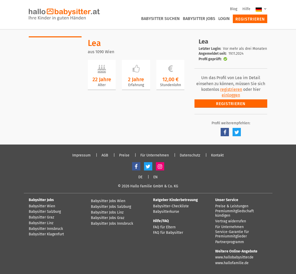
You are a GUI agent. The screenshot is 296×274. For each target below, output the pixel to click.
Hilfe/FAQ (161, 221)
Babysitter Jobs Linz (107, 212)
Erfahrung (136, 85)
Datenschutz (190, 155)
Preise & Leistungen (231, 206)
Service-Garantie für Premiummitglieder (232, 234)
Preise (124, 155)
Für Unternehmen (154, 155)
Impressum (81, 155)
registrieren (231, 89)
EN (155, 177)
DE (140, 177)
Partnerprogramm (229, 242)
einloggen (231, 95)
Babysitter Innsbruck (46, 229)
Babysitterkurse (166, 212)
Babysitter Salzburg (45, 212)
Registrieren (250, 19)
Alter (102, 85)
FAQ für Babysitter (168, 233)
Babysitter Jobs (199, 18)
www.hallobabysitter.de (234, 257)
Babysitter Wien (42, 206)
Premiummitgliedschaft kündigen (234, 213)
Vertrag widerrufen (230, 221)
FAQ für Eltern (164, 227)
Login (224, 18)
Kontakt (217, 155)
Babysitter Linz (41, 223)
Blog (233, 9)
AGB (105, 155)
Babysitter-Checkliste (171, 206)
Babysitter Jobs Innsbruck (112, 224)
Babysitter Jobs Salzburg (111, 207)
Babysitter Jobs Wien (108, 201)
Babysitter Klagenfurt (46, 234)
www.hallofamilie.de (232, 263)
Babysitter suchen (160, 18)
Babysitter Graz (41, 217)
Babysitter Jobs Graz (107, 218)
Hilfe (246, 9)
